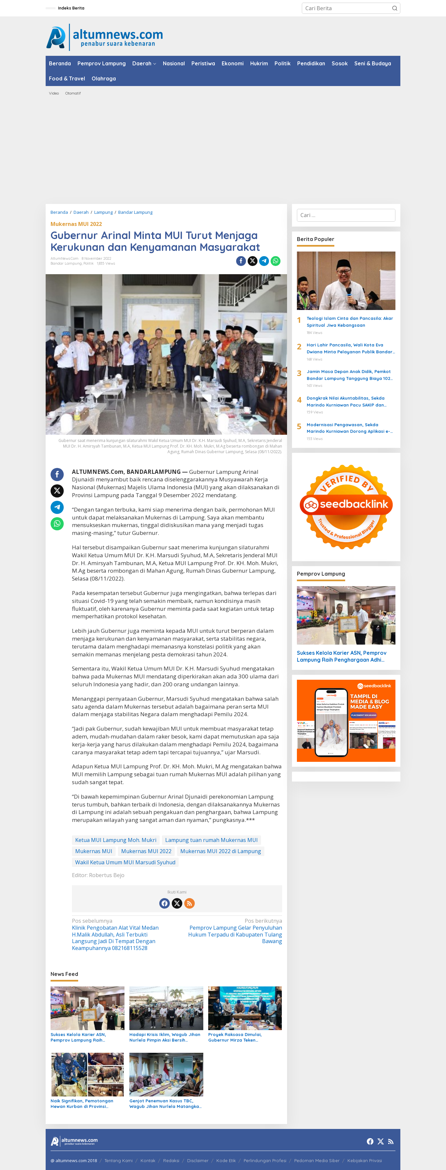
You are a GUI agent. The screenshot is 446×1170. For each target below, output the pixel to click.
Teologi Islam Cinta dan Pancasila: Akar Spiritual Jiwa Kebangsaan (350, 322)
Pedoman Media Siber (317, 1160)
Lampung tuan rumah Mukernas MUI (211, 840)
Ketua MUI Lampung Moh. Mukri (115, 840)
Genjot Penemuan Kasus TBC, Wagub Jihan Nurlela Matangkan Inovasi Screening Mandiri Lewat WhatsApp (165, 1103)
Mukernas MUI (93, 851)
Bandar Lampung (66, 263)
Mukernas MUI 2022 (76, 224)
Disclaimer (198, 1160)
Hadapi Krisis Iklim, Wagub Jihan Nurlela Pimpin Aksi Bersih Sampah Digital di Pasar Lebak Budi (164, 1037)
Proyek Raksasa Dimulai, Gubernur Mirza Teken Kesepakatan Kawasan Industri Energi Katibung (242, 1037)
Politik (88, 263)
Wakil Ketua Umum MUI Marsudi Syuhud (125, 862)
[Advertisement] (223, 150)
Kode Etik (226, 1160)
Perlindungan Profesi (265, 1160)
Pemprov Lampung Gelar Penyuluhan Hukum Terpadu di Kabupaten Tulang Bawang (231, 931)
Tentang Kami (118, 1160)
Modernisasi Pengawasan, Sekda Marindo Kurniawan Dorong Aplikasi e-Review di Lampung (348, 428)
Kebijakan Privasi (364, 1160)
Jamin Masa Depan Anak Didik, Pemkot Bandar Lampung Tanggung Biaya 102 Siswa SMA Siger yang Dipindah (349, 375)
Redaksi (171, 1160)
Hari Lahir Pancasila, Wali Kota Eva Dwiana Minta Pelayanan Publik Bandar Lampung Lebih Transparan (349, 348)
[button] (394, 8)
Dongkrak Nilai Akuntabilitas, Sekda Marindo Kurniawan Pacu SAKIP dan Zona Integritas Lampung (346, 401)
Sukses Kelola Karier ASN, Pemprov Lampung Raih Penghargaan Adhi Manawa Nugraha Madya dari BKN (81, 1037)
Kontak (148, 1160)
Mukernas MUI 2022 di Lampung (220, 851)
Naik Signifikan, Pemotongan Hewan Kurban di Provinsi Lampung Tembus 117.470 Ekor (83, 1103)
